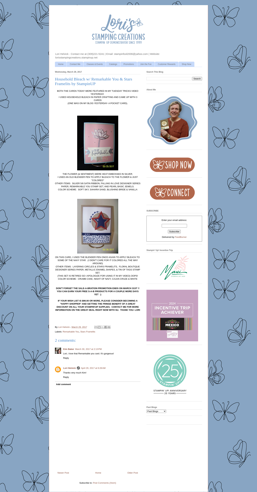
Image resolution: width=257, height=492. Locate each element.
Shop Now (186, 64)
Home (60, 64)
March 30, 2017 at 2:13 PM (88, 349)
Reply (66, 358)
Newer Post (63, 473)
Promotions (129, 64)
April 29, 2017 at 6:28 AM (93, 368)
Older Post (132, 473)
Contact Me (75, 64)
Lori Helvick (69, 368)
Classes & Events (95, 64)
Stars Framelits (87, 331)
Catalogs (113, 64)
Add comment (63, 384)
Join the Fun (146, 64)
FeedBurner (181, 237)
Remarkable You (71, 331)
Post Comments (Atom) (104, 483)
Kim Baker (68, 349)
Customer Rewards (167, 64)
